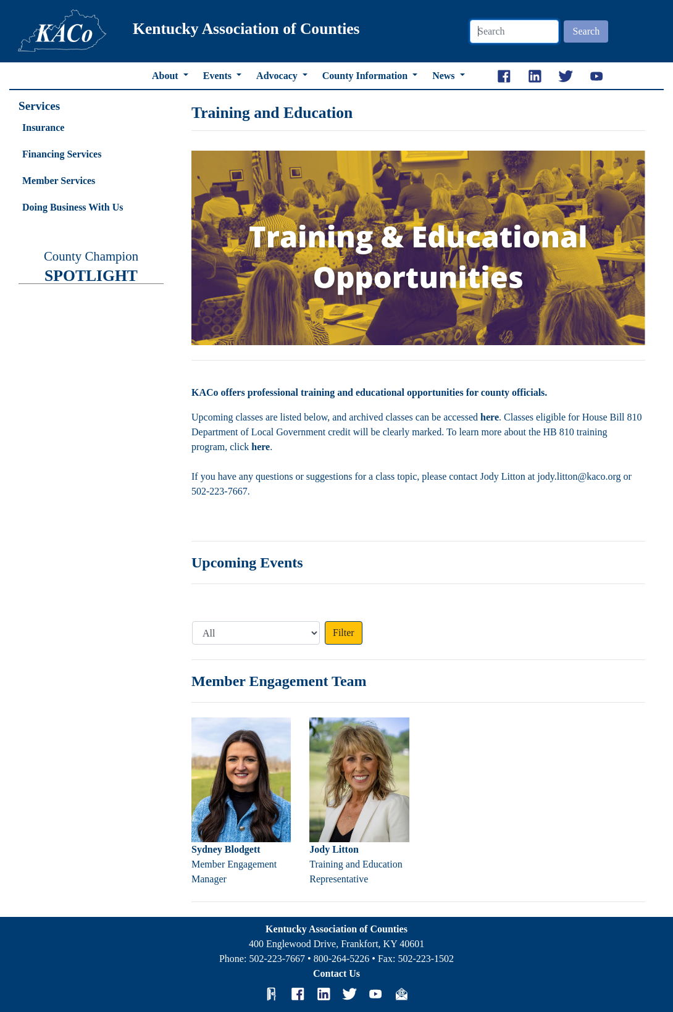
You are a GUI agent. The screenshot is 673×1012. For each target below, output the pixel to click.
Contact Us (336, 973)
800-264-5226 (342, 958)
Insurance (43, 127)
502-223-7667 (277, 958)
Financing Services (61, 154)
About (166, 75)
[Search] (514, 31)
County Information (366, 75)
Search (586, 31)
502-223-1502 (426, 958)
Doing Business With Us (72, 207)
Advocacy (278, 75)
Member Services (58, 180)
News (444, 75)
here (489, 417)
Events (218, 75)
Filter (343, 632)
